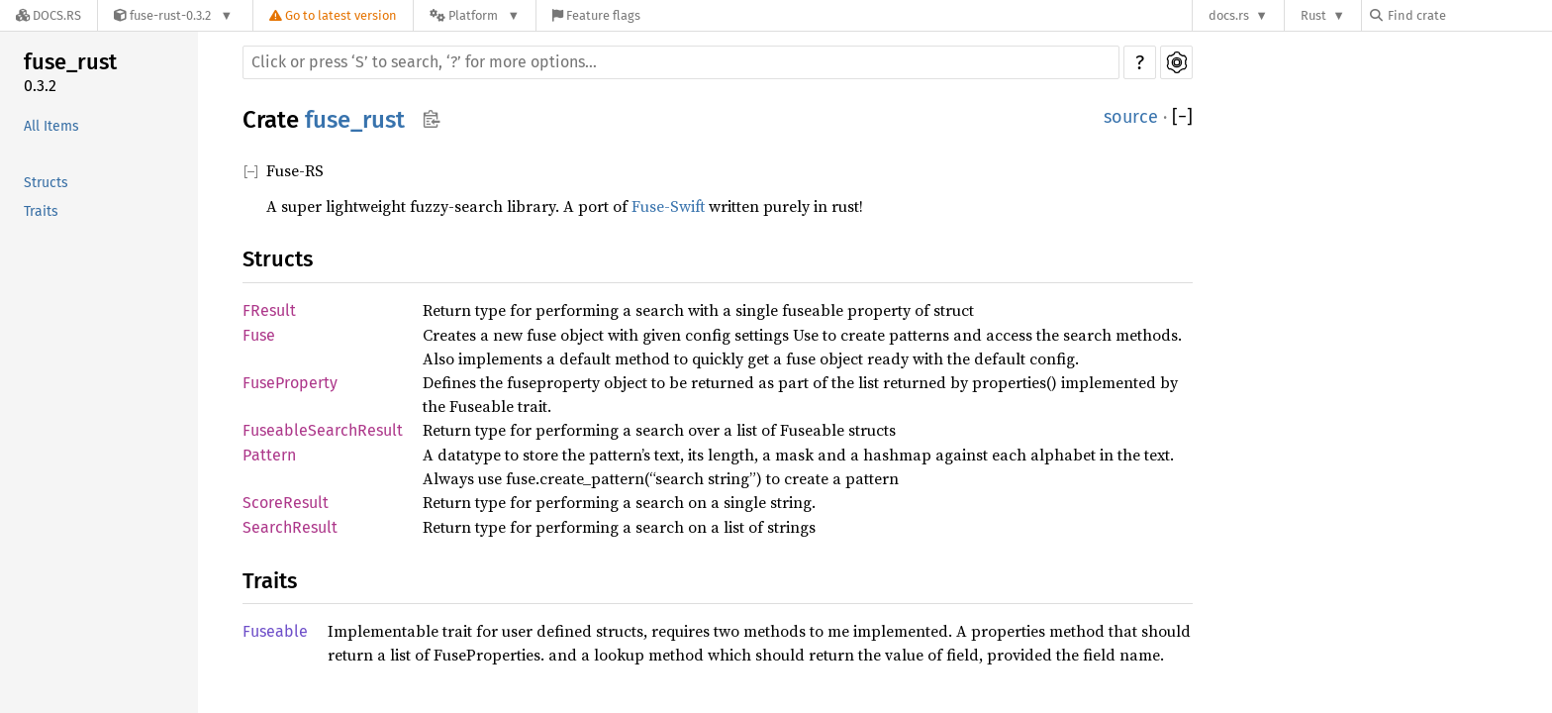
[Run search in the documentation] (680, 62)
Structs (46, 182)
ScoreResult (285, 502)
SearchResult (290, 527)
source (1131, 117)
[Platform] (474, 15)
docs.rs (1229, 15)
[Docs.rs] (48, 15)
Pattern (269, 455)
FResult (269, 310)
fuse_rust (70, 62)
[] (1182, 117)
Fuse (258, 335)
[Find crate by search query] (1469, 15)
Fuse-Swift (668, 206)
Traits (41, 211)
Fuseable (275, 631)
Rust (1313, 15)
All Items (51, 126)
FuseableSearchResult (322, 430)
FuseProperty (290, 382)
